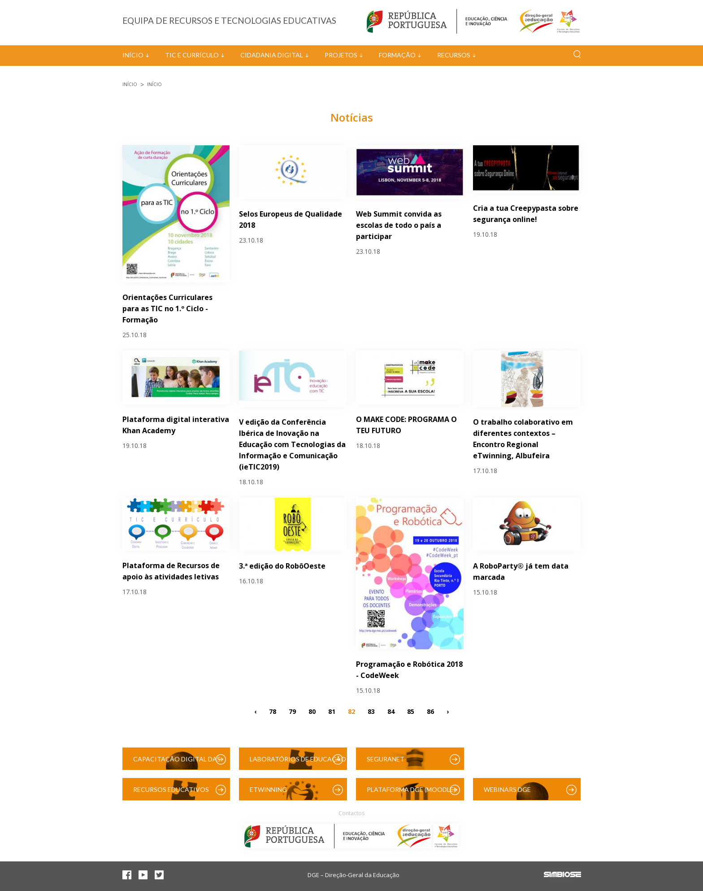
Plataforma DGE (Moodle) (411, 789)
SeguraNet (385, 759)
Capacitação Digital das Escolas (177, 762)
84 (391, 711)
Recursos (453, 55)
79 (292, 711)
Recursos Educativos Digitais (171, 793)
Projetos (341, 55)
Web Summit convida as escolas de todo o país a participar (399, 225)
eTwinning (268, 789)
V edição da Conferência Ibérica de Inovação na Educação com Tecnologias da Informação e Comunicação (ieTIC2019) (292, 444)
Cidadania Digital (271, 55)
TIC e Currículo (192, 55)
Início (132, 55)
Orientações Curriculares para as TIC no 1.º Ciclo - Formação (167, 308)
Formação (397, 55)
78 (272, 711)
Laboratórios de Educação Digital (298, 762)
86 (430, 711)
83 (371, 711)
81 (331, 711)
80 (312, 711)
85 (410, 711)
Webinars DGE (507, 789)
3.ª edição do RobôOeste (282, 566)
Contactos (351, 813)
